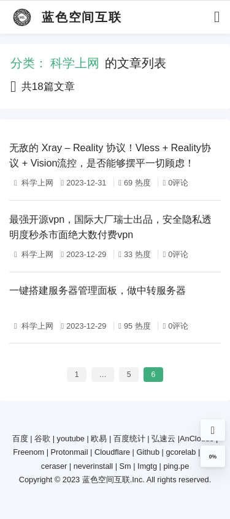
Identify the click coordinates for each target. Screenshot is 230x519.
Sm (125, 466)
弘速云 (163, 438)
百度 (20, 438)
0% (213, 457)
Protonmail (69, 452)
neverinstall (93, 466)
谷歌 (42, 438)
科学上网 (37, 182)
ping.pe (176, 466)
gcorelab (181, 452)
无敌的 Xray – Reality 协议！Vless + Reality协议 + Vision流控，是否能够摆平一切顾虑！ (110, 155)
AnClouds (196, 438)
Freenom (28, 452)
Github (147, 452)
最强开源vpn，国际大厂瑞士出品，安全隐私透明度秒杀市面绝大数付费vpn (110, 227)
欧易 (99, 438)
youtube (71, 438)
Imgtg (147, 466)
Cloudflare (112, 452)
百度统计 (129, 438)
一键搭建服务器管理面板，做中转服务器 (97, 290)
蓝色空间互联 (106, 479)
